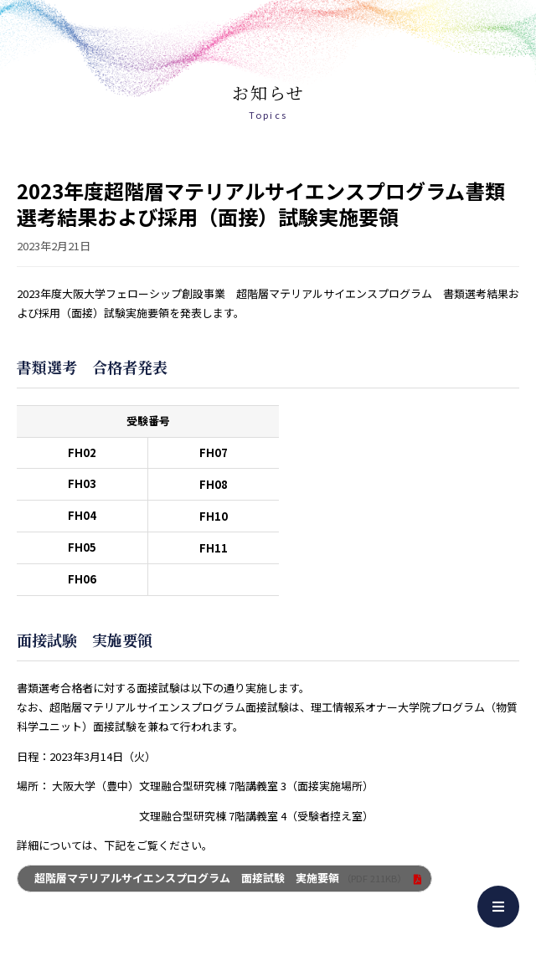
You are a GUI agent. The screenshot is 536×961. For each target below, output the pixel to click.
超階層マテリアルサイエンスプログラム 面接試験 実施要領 (220, 878)
